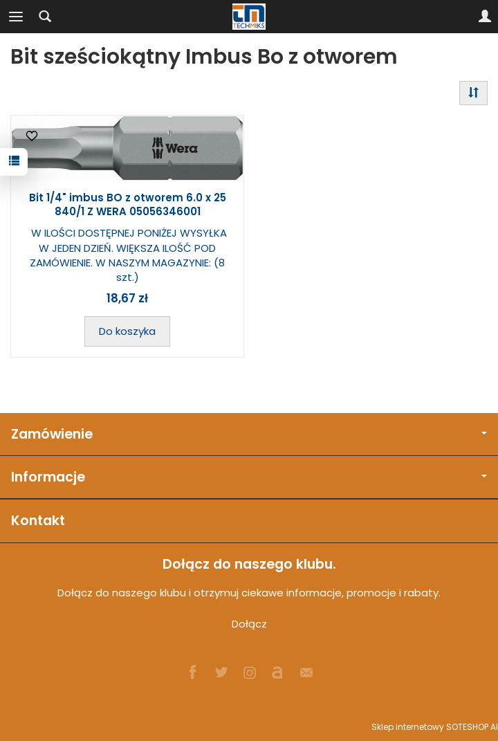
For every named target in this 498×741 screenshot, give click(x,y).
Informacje (249, 477)
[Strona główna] (249, 16)
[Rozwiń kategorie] (16, 16)
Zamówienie (249, 434)
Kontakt (38, 520)
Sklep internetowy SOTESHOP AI (434, 727)
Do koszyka (127, 331)
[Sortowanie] (473, 93)
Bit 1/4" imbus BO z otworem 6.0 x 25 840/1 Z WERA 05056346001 (127, 204)
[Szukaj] (45, 16)
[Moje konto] (485, 16)
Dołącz (249, 623)
